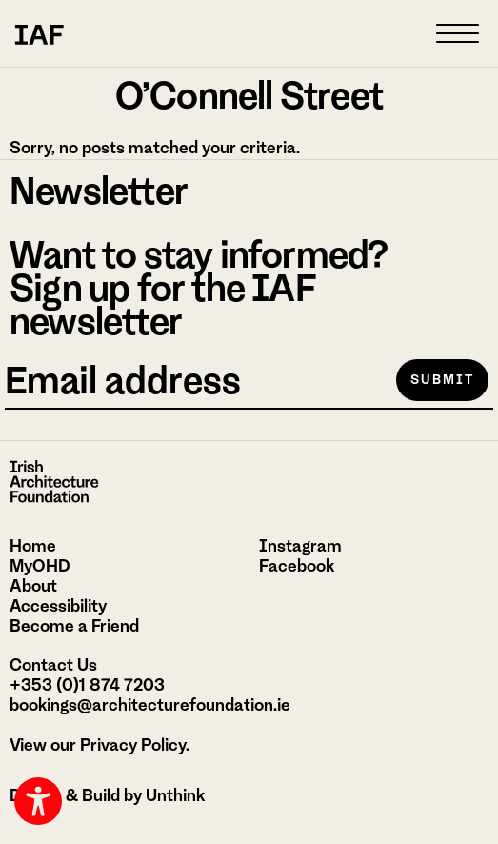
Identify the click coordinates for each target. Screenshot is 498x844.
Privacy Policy (133, 744)
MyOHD (40, 565)
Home (33, 545)
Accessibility (58, 605)
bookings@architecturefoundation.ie (150, 704)
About (33, 585)
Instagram (300, 545)
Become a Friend (74, 625)
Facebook (296, 565)
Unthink (175, 795)
